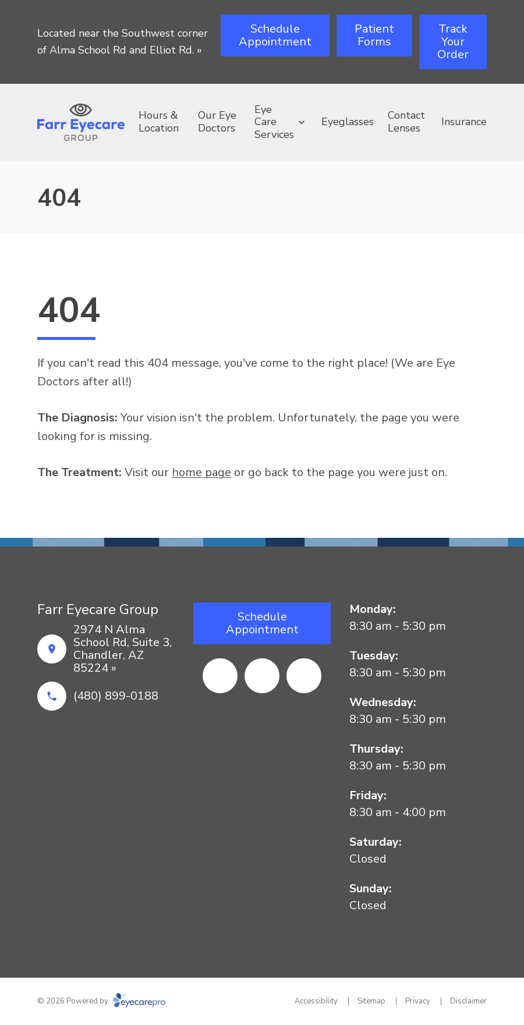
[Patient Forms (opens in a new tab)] (374, 35)
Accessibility (316, 1001)
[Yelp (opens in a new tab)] (262, 675)
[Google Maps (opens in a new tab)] (303, 675)
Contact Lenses (406, 121)
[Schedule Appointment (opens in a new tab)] (275, 35)
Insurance (464, 122)
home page (201, 472)
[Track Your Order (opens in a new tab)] (453, 42)
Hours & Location (159, 121)
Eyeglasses (347, 122)
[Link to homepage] (81, 122)
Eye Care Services (274, 121)
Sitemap (371, 1001)
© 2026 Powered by (101, 1001)
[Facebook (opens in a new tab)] (220, 675)
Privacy (417, 1001)
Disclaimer (468, 1001)
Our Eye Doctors (217, 121)
